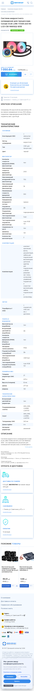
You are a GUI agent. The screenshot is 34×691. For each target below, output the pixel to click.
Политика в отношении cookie (12, 672)
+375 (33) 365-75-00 (22, 628)
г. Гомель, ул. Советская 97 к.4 (14, 615)
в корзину (7, 585)
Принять (17, 681)
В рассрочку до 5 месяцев (19, 85)
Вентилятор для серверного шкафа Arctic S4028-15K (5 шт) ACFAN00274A (10, 569)
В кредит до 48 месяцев (19, 83)
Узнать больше (14, 90)
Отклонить (10, 676)
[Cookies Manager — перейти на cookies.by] (17, 686)
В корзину (11, 74)
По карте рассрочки (17, 87)
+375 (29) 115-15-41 (9, 628)
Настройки (24, 676)
